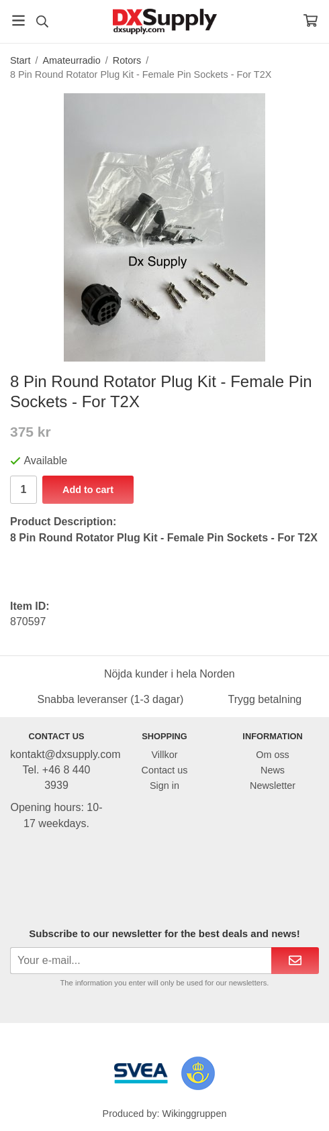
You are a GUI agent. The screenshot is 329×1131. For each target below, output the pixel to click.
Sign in (164, 785)
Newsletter (272, 785)
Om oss (272, 754)
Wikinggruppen (194, 1113)
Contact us (165, 770)
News (273, 770)
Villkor (165, 754)
